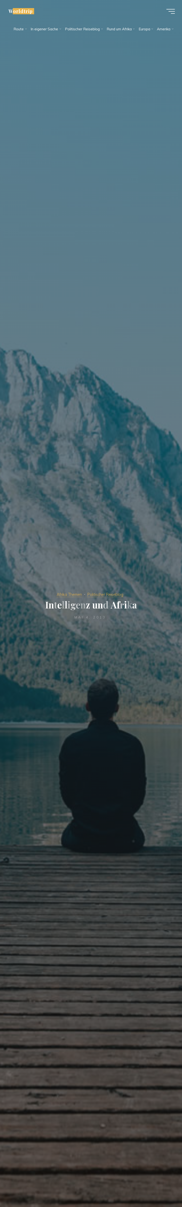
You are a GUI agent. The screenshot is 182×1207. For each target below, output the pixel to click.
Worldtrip (21, 11)
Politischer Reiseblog (105, 594)
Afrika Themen (69, 594)
